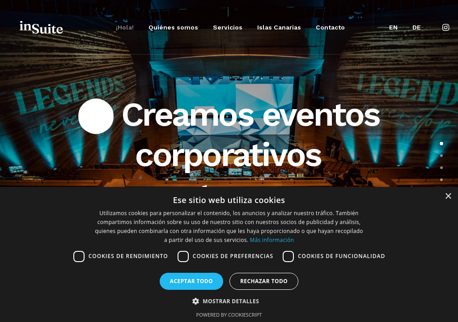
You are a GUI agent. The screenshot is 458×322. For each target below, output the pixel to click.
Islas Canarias (279, 27)
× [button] (448, 196)
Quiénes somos (173, 27)
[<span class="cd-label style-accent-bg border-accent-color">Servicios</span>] (441, 167)
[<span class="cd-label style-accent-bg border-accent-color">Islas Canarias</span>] (441, 179)
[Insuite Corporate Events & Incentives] (42, 27)
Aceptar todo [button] (191, 281)
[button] (447, 27)
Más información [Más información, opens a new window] (272, 240)
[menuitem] (125, 27)
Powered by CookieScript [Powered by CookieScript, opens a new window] (229, 314)
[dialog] (229, 254)
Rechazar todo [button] (264, 281)
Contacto (330, 27)
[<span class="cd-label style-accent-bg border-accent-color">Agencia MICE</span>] (441, 155)
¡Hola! (125, 27)
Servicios (227, 27)
